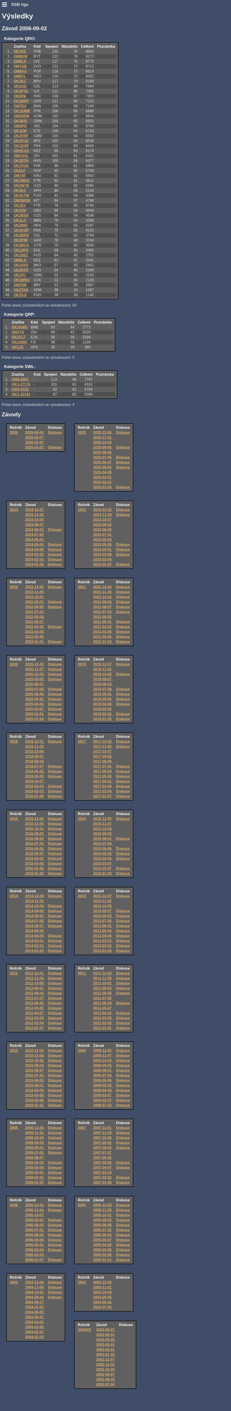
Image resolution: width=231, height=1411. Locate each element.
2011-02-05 (103, 1023)
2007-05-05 (103, 1163)
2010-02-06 (35, 1100)
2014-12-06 (35, 896)
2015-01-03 (103, 873)
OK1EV (20, 205)
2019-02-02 (103, 714)
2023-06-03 (103, 539)
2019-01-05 (103, 719)
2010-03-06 (35, 1095)
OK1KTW (21, 195)
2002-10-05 (106, 1369)
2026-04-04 (35, 432)
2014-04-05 (35, 936)
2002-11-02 (106, 1364)
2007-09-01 (103, 1143)
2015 (82, 819)
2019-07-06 (103, 689)
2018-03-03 (35, 786)
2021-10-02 (103, 597)
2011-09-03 (103, 988)
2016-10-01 (35, 829)
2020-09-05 (35, 679)
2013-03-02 (103, 941)
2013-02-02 (103, 946)
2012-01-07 (35, 1028)
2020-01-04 (35, 719)
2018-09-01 (35, 756)
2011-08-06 (103, 993)
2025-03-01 (103, 477)
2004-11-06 (35, 1287)
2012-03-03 (35, 1018)
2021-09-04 (103, 602)
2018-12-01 (35, 741)
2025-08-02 (103, 452)
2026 (14, 432)
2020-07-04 (35, 689)
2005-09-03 (103, 1220)
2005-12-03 (103, 1205)
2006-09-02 (35, 1220)
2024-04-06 (35, 549)
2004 (14, 1282)
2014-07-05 (35, 921)
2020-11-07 (35, 669)
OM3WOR (22, 200)
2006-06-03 (35, 1235)
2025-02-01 (103, 482)
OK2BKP (21, 101)
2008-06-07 (35, 1158)
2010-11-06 (35, 1055)
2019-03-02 (103, 709)
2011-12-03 (103, 973)
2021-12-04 (103, 587)
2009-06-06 (103, 1080)
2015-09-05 (103, 834)
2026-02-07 (35, 442)
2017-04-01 (103, 781)
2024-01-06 (35, 564)
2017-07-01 (103, 766)
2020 (14, 664)
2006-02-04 (35, 1255)
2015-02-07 (103, 868)
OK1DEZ (21, 255)
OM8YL (20, 76)
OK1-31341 (21, 394)
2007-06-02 (103, 1158)
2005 (82, 1205)
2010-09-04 (35, 1065)
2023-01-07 (103, 564)
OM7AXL (21, 156)
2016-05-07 (35, 854)
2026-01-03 (35, 447)
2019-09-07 (103, 679)
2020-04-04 (35, 704)
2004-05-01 (35, 1317)
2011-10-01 (103, 983)
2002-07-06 (106, 1384)
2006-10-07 (35, 1215)
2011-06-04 (103, 1003)
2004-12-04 (35, 1282)
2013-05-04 (103, 931)
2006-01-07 (35, 1260)
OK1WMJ (21, 280)
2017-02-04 (103, 791)
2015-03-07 (103, 863)
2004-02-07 (35, 1332)
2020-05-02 (35, 699)
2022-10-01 (35, 597)
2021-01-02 (103, 642)
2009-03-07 (103, 1095)
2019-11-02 (103, 669)
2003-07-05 (103, 1307)
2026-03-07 (35, 437)
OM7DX (20, 106)
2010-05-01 (35, 1085)
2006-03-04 (35, 1250)
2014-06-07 (35, 926)
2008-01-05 (35, 1182)
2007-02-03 (103, 1177)
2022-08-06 (35, 607)
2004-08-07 (35, 1302)
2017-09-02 (103, 756)
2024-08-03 (35, 530)
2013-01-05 (103, 951)
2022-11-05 (35, 592)
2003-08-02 (103, 1302)
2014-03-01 (35, 941)
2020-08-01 (35, 684)
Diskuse (55, 432)
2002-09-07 (106, 1374)
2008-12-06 (35, 1128)
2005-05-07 (103, 1240)
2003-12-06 (103, 1282)
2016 (14, 819)
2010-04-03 (35, 1090)
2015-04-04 (103, 858)
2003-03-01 (106, 1345)
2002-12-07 (106, 1360)
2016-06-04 (35, 849)
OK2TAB (21, 290)
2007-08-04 (103, 1148)
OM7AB (20, 66)
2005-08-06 (103, 1225)
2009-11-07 (103, 1055)
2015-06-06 (103, 849)
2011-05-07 (103, 1008)
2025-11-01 (103, 437)
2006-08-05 (35, 1225)
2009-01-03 (103, 1105)
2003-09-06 (103, 1297)
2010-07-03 (35, 1075)
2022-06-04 (35, 617)
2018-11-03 (35, 746)
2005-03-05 (103, 1250)
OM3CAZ (21, 151)
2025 (82, 432)
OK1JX (17, 347)
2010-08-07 (35, 1070)
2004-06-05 (35, 1312)
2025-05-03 (103, 467)
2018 (14, 741)
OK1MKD (21, 181)
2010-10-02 (35, 1060)
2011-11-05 (103, 978)
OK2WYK (21, 186)
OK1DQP (21, 146)
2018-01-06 (35, 796)
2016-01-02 (35, 873)
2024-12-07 (35, 510)
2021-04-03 (103, 627)
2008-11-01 (35, 1133)
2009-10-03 (103, 1060)
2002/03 (85, 1330)
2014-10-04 (35, 906)
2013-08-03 (103, 916)
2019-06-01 (103, 694)
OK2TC (20, 275)
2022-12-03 (35, 587)
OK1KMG (20, 327)
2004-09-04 (35, 1297)
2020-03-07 (35, 709)
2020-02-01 (35, 714)
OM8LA (20, 260)
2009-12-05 (103, 1050)
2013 (82, 896)
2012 (14, 973)
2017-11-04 (103, 746)
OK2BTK (21, 161)
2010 (14, 1050)
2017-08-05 (103, 761)
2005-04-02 (103, 1245)
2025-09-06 (103, 447)
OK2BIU (20, 121)
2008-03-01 (35, 1172)
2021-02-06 (103, 637)
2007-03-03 (103, 1172)
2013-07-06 (103, 921)
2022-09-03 (35, 602)
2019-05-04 (103, 699)
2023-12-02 (103, 510)
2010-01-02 (35, 1105)
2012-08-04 (35, 993)
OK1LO (20, 220)
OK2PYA (21, 91)
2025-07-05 (103, 457)
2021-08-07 (103, 607)
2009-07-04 (103, 1075)
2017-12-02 (103, 741)
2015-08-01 (103, 839)
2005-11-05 (103, 1210)
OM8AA (20, 71)
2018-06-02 (35, 771)
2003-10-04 (103, 1292)
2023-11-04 (103, 515)
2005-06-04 (103, 1235)
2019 (82, 664)
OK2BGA (21, 245)
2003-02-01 (106, 1350)
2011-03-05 (103, 1018)
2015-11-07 (103, 824)
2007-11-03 (103, 1133)
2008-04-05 (35, 1168)
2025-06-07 (103, 462)
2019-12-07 (103, 664)
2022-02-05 (35, 637)
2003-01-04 (106, 1355)
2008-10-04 (35, 1138)
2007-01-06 (103, 1182)
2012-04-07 (35, 1013)
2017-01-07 (103, 796)
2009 (82, 1050)
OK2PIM (20, 240)
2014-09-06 (35, 911)
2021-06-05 (103, 617)
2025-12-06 (103, 432)
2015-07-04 (103, 844)
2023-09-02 (103, 525)
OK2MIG (21, 225)
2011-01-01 (103, 1028)
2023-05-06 (103, 544)
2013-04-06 (103, 936)
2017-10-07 (103, 751)
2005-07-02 (103, 1230)
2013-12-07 (103, 896)
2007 (82, 1128)
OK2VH (20, 210)
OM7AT (20, 176)
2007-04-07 (103, 1168)
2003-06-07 (106, 1330)
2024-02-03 (35, 559)
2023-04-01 (103, 549)
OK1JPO (21, 250)
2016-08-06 (35, 839)
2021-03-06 (103, 632)
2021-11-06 (103, 592)
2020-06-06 (35, 694)
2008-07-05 (35, 1153)
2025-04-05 (103, 472)
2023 (82, 510)
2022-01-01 (35, 642)
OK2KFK (21, 270)
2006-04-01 (35, 1245)
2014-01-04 (35, 951)
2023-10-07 (103, 520)
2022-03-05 (35, 632)
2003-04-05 (106, 1340)
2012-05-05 (35, 1008)
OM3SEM (21, 116)
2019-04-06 (103, 704)
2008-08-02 (35, 1148)
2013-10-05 (103, 906)
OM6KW (20, 56)
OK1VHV (21, 265)
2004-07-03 (35, 1307)
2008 (14, 1128)
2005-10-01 (103, 1215)
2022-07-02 (35, 612)
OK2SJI (20, 295)
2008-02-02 (35, 1177)
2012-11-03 (35, 978)
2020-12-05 (35, 664)
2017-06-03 (103, 771)
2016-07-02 (35, 844)
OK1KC (20, 81)
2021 (82, 587)
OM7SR (20, 285)
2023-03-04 (103, 554)
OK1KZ (20, 190)
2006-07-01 (35, 1230)
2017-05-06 (103, 776)
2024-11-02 (35, 515)
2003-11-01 (103, 1287)
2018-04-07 (35, 781)
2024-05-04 (35, 544)
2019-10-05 (103, 674)
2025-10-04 (103, 442)
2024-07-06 (35, 535)
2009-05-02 (103, 1085)
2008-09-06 (35, 1143)
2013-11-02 (103, 901)
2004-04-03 (35, 1322)
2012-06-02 (35, 1003)
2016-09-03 (35, 834)
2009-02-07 (103, 1100)
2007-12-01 (103, 1128)
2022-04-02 (35, 627)
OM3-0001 (20, 379)
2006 (14, 1205)
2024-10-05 (35, 520)
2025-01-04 (103, 487)
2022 (14, 587)
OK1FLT (18, 337)
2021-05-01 (103, 622)
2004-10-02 (35, 1292)
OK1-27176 (21, 384)
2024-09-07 (35, 525)
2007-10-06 (103, 1138)
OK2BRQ (21, 235)
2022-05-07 (35, 622)
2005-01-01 (103, 1260)
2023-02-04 (103, 559)
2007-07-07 (103, 1153)
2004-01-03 (35, 1337)
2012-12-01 (35, 973)
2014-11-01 (35, 901)
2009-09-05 (103, 1065)
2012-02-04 (35, 1023)
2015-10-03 (103, 829)
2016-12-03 (35, 819)
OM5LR (20, 61)
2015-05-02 (103, 854)
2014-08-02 (35, 916)
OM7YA (18, 332)
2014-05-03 (35, 931)
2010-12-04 (35, 1050)
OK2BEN (21, 215)
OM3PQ (20, 126)
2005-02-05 (103, 1255)
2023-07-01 (103, 535)
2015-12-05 (103, 819)
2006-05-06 (35, 1240)
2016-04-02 (35, 858)
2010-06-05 (35, 1080)
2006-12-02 (35, 1205)
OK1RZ (20, 51)
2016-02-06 (35, 868)
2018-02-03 (35, 791)
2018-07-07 (35, 766)
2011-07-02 (103, 998)
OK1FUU (21, 141)
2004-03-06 (35, 1327)
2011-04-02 (103, 1013)
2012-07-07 (35, 998)
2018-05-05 (35, 776)
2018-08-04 (35, 761)
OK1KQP (21, 230)
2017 (82, 741)
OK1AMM (22, 111)
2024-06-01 (35, 539)
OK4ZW (20, 131)
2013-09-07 (103, 911)
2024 (14, 510)
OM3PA (20, 96)
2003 (82, 1282)
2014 (14, 896)
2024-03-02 (35, 554)
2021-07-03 (103, 612)
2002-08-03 (106, 1379)
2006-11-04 (35, 1210)
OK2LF (19, 171)
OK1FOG (21, 166)
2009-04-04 (103, 1090)
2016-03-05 (35, 863)
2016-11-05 (35, 824)
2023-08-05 (103, 530)
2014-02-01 (35, 946)
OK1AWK (20, 342)
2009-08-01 (103, 1070)
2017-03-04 (103, 786)
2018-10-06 (35, 751)
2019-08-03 (103, 684)
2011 (82, 973)
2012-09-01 (35, 988)
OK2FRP (21, 136)
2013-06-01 (103, 926)
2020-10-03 (35, 674)
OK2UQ (20, 86)
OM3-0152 (20, 389)
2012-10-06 (35, 983)
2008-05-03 (35, 1163)
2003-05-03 (106, 1335)
